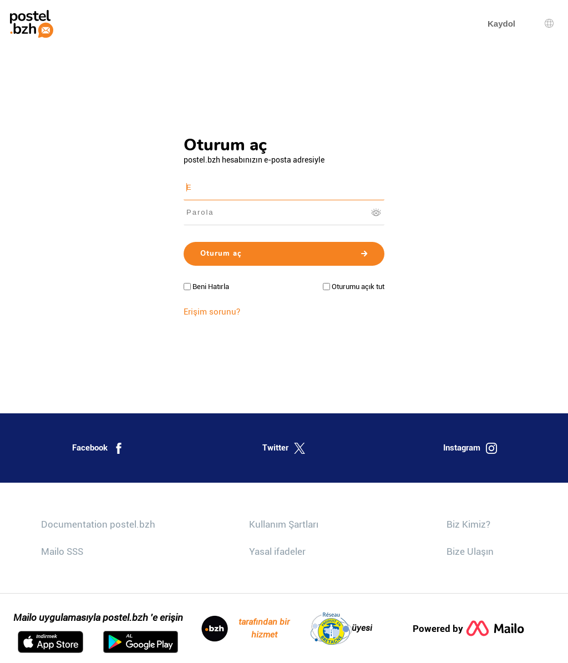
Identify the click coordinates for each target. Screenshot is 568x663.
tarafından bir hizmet (245, 628)
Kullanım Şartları (283, 524)
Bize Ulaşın (470, 551)
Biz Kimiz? (468, 524)
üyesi (341, 629)
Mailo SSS (62, 551)
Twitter (283, 448)
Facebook (98, 448)
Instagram (470, 448)
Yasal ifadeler (277, 551)
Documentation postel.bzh (98, 524)
